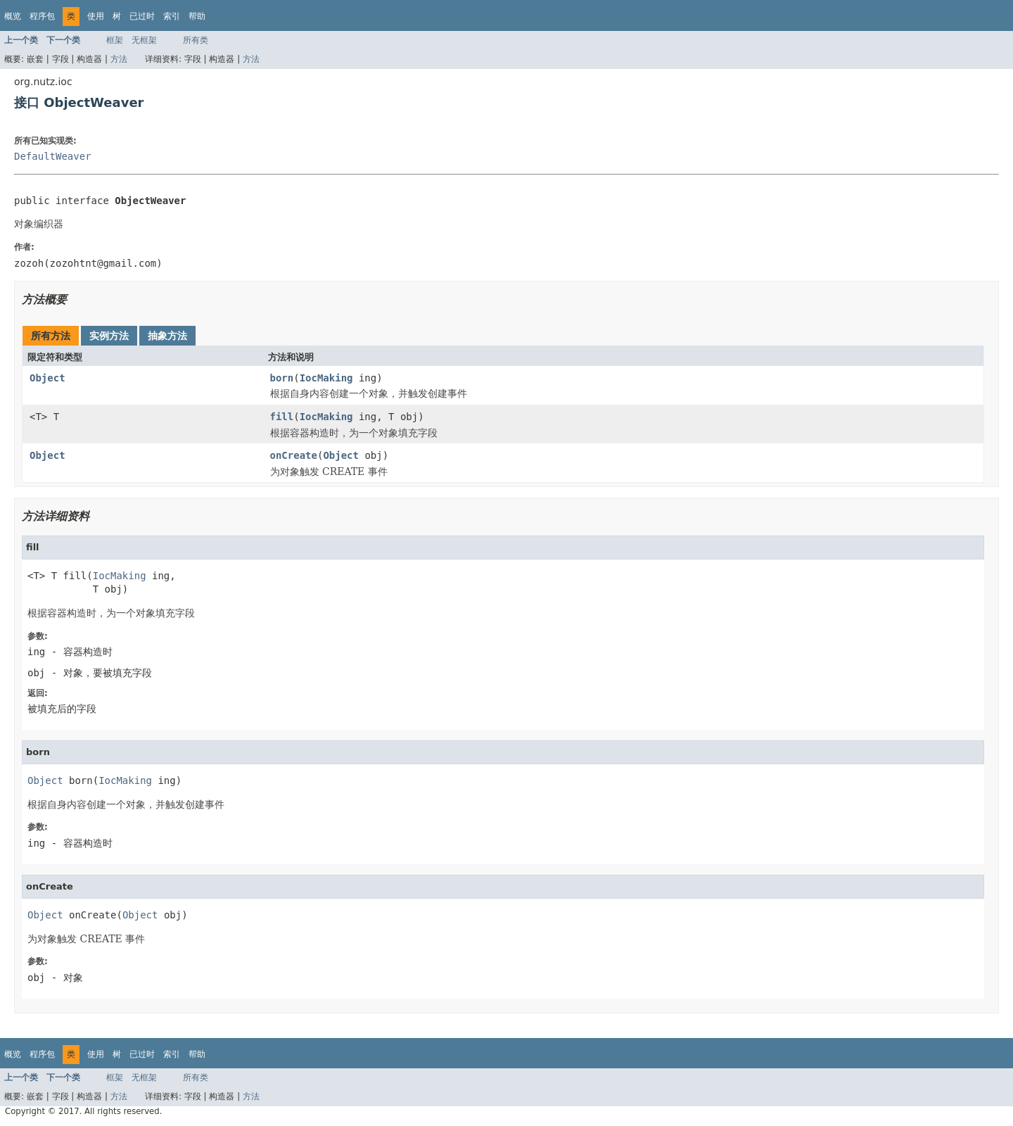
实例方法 (109, 335)
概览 (12, 16)
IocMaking (326, 378)
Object (47, 378)
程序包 (42, 16)
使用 (95, 16)
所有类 (195, 40)
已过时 (142, 16)
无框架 (144, 40)
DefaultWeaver (52, 156)
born (282, 378)
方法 (118, 59)
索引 (171, 16)
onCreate (293, 455)
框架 (114, 40)
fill (282, 416)
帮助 (197, 16)
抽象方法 (167, 335)
